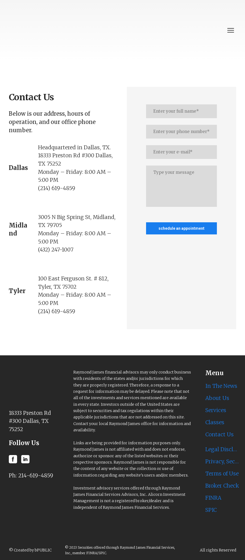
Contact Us (219, 434)
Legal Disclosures (222, 449)
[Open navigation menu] (230, 30)
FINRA (213, 497)
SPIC (211, 510)
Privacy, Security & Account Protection (222, 461)
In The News (221, 386)
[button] (13, 459)
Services (215, 410)
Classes (214, 422)
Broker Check (222, 485)
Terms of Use (222, 473)
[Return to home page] (80, 30)
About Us (217, 398)
